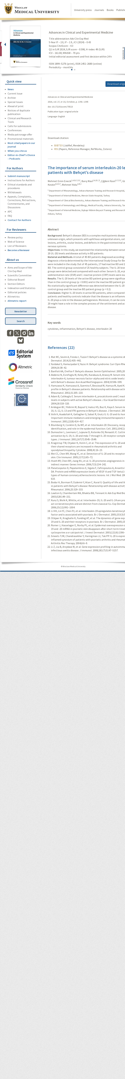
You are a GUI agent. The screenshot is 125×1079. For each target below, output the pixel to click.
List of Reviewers (17, 245)
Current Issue (15, 93)
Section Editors (16, 283)
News (11, 89)
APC (10, 211)
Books (110, 10)
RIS (56, 149)
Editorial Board (16, 279)
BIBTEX (58, 145)
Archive (12, 97)
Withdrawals (15, 192)
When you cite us (17, 150)
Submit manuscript (19, 176)
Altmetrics (14, 296)
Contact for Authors (19, 220)
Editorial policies (17, 292)
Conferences (15, 130)
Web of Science (16, 241)
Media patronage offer (20, 134)
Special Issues (15, 102)
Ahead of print (16, 106)
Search (21, 321)
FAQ (10, 215)
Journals (99, 10)
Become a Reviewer (19, 250)
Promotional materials (21, 138)
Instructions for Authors (21, 180)
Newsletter (20, 311)
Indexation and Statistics (21, 288)
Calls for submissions (19, 126)
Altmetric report (17, 300)
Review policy (15, 237)
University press (83, 10)
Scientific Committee (19, 275)
